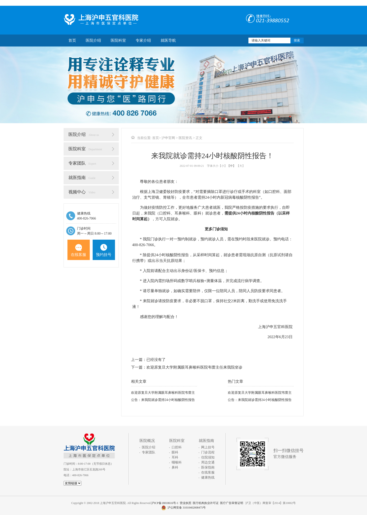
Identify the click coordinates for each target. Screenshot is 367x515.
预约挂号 (103, 250)
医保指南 (208, 467)
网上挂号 (208, 447)
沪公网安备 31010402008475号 (183, 507)
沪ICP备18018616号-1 (164, 503)
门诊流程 (208, 452)
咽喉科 (177, 462)
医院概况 (147, 441)
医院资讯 (185, 138)
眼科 (175, 452)
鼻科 (175, 467)
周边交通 (208, 462)
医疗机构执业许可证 (206, 503)
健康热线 (208, 477)
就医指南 (82, 177)
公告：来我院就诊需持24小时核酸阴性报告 (163, 400)
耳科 (175, 457)
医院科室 (118, 40)
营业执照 (185, 503)
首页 (72, 40)
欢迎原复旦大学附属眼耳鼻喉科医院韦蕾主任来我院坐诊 (194, 367)
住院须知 (208, 457)
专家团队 (82, 163)
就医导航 (168, 40)
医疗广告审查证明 (231, 503)
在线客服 (78, 250)
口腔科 (177, 447)
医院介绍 (93, 40)
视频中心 (82, 192)
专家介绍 (143, 40)
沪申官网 (168, 138)
